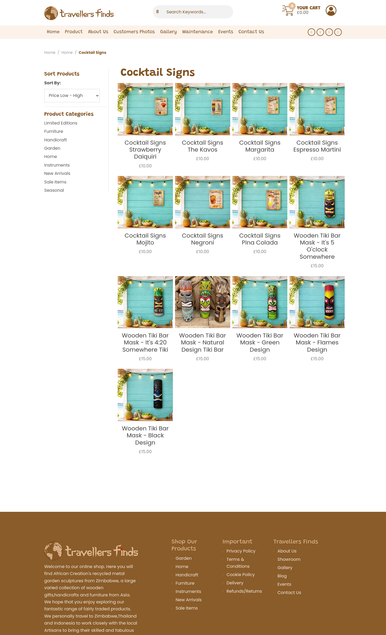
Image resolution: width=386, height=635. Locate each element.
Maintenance (197, 39)
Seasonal (54, 190)
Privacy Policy (241, 551)
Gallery (168, 39)
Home (53, 39)
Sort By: (52, 83)
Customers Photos (134, 39)
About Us (98, 39)
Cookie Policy (241, 575)
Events (225, 39)
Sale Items (55, 182)
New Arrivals (57, 173)
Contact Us (289, 592)
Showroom (288, 559)
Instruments (57, 165)
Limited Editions (60, 123)
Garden (52, 148)
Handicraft (55, 140)
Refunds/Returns (244, 591)
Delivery (235, 583)
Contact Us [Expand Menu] (251, 39)
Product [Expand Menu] (74, 39)
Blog (282, 576)
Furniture (53, 131)
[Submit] (157, 16)
